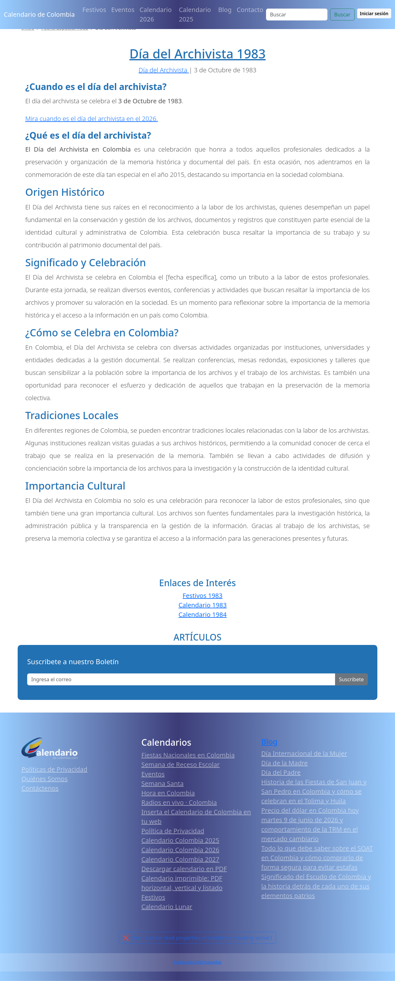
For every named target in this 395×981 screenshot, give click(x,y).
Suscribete (351, 679)
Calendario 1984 (203, 614)
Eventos (123, 9)
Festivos (94, 9)
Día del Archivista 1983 (197, 53)
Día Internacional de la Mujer (304, 753)
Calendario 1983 (203, 605)
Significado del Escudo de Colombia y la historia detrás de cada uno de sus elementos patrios (316, 886)
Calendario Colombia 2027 (180, 859)
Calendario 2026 (155, 14)
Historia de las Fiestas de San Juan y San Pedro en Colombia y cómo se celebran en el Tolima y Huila (314, 791)
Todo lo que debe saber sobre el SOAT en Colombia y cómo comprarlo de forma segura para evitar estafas (317, 857)
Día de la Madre (284, 763)
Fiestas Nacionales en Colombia (188, 755)
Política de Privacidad (172, 831)
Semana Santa (162, 783)
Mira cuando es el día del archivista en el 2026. (91, 118)
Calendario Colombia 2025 (180, 840)
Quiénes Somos (44, 778)
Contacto (250, 9)
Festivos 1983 (202, 595)
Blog (225, 9)
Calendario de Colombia (39, 14)
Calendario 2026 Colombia (197, 962)
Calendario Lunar (166, 906)
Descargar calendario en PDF (184, 868)
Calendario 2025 (195, 14)
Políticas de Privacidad (54, 769)
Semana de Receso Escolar (180, 764)
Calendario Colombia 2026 (180, 850)
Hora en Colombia (168, 793)
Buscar (342, 14)
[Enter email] (181, 679)
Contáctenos (40, 788)
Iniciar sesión (374, 13)
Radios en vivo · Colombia (179, 802)
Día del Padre (281, 772)
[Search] (297, 15)
